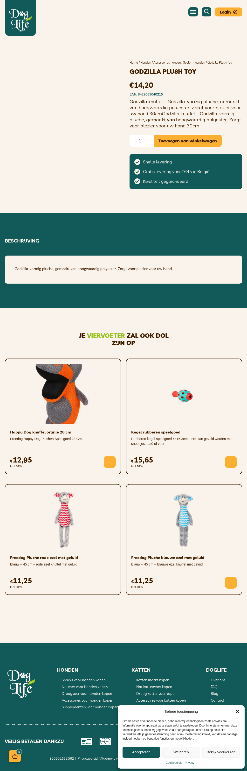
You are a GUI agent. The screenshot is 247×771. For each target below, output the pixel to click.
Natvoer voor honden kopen (85, 686)
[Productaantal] (142, 141)
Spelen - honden (194, 62)
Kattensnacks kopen (152, 680)
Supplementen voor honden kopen (90, 707)
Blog (214, 693)
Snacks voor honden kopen (84, 680)
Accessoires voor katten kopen (161, 700)
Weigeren (181, 752)
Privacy (189, 762)
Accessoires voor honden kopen (87, 700)
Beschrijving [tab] (22, 240)
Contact (217, 700)
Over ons (218, 680)
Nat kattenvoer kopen (154, 686)
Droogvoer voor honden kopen (87, 693)
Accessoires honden (167, 62)
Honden (145, 62)
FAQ (214, 686)
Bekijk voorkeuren (221, 752)
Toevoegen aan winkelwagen (187, 140)
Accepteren (141, 752)
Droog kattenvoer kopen (156, 693)
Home (134, 62)
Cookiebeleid (174, 762)
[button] (237, 711)
